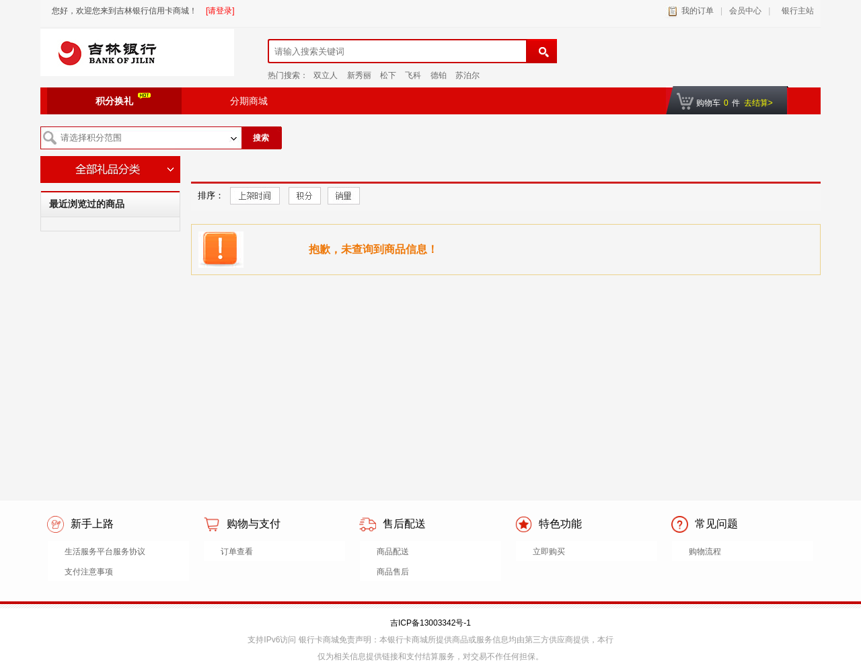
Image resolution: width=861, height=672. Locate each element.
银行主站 (795, 10)
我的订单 (697, 10)
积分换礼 (123, 99)
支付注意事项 (89, 571)
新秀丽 (359, 75)
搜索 (261, 138)
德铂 (438, 75)
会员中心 (745, 10)
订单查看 (237, 551)
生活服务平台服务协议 (105, 551)
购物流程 (705, 551)
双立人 (325, 75)
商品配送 (393, 551)
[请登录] (220, 10)
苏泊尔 (467, 75)
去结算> (758, 103)
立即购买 (549, 551)
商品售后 (393, 571)
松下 (388, 75)
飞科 (413, 75)
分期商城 (249, 101)
